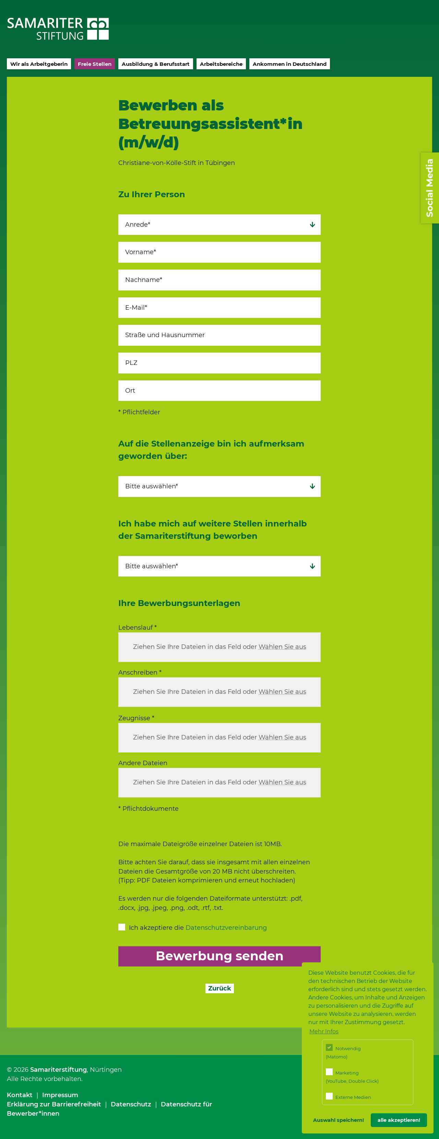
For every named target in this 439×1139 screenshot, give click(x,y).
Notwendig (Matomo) (343, 1051)
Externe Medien (348, 1096)
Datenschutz (131, 1104)
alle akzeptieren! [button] (399, 1120)
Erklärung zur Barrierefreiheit (54, 1104)
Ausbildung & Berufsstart (156, 64)
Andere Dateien (142, 763)
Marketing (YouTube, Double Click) (352, 1076)
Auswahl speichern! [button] (338, 1120)
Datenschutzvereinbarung (226, 928)
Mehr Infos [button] (324, 1031)
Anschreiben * (140, 672)
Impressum (60, 1095)
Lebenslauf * (137, 627)
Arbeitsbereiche (221, 64)
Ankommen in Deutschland (290, 64)
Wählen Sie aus (282, 647)
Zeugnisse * (136, 718)
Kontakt (20, 1095)
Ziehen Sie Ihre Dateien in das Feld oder (219, 647)
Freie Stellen (94, 64)
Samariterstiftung (58, 1069)
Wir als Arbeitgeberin (39, 64)
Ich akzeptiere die (198, 928)
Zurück (219, 988)
